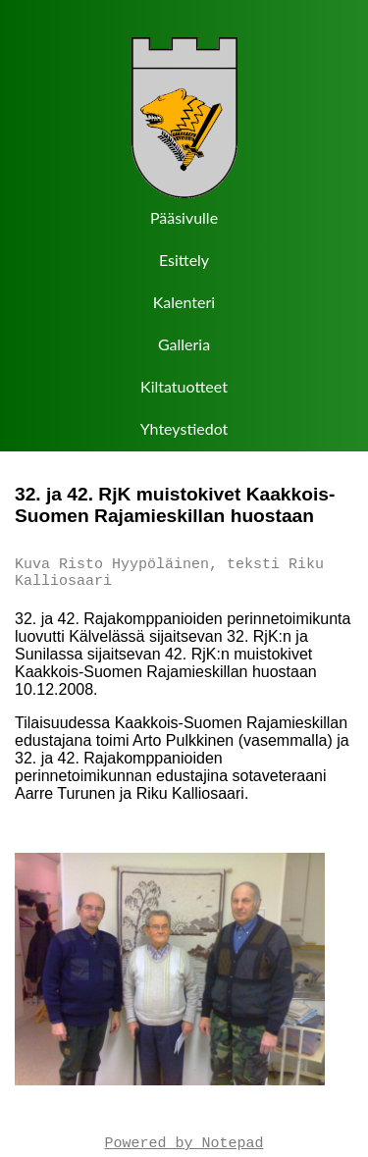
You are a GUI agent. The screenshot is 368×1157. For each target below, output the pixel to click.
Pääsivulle (184, 217)
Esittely (184, 259)
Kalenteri (184, 301)
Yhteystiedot (184, 428)
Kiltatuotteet (184, 386)
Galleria (184, 344)
